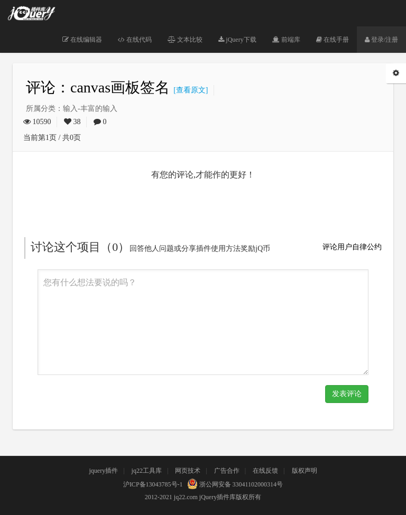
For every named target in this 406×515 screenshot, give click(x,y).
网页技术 (187, 470)
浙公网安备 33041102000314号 (233, 484)
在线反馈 (265, 470)
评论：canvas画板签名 (98, 87)
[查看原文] (189, 90)
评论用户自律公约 (352, 247)
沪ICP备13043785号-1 (153, 484)
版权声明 (304, 470)
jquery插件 (103, 470)
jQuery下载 (237, 39)
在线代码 (135, 39)
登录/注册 (381, 39)
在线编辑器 (82, 39)
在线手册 (332, 39)
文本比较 (185, 39)
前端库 (286, 39)
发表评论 (347, 394)
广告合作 (226, 470)
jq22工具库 (147, 470)
